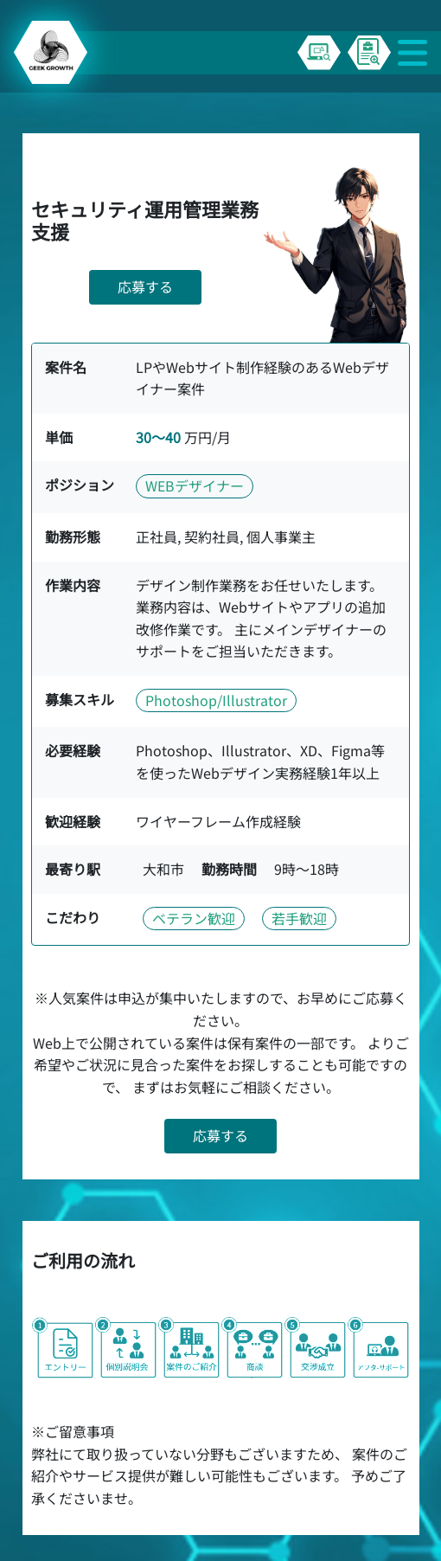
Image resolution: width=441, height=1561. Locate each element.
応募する (145, 286)
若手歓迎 (299, 918)
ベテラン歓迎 (193, 918)
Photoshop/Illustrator (216, 700)
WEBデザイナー (194, 485)
